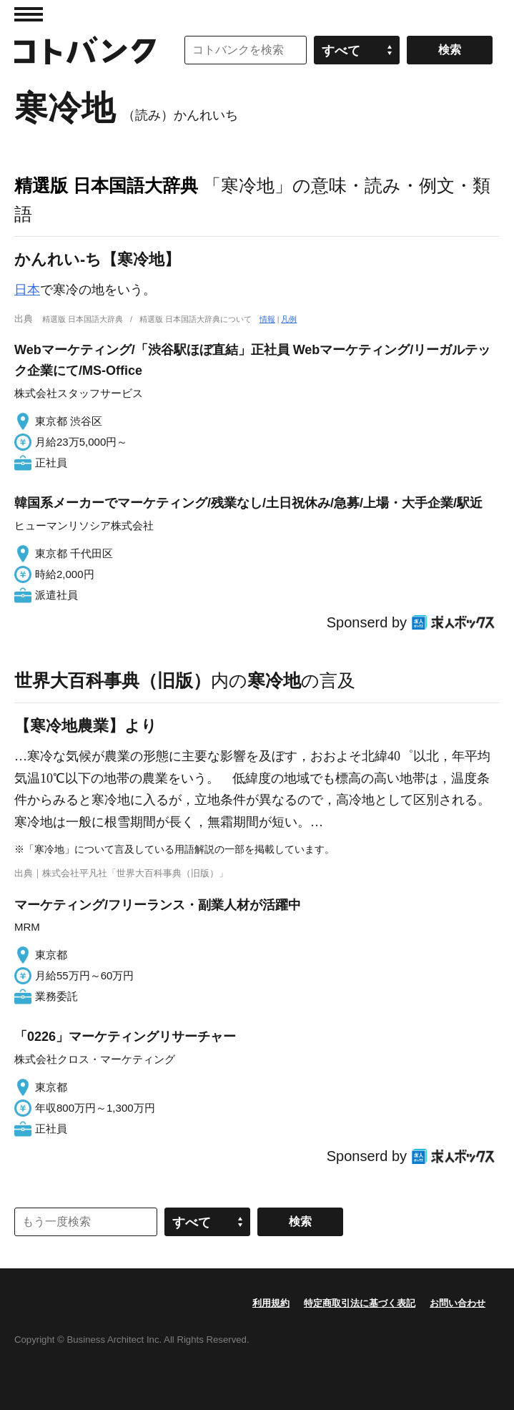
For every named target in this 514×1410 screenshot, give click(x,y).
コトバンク (85, 50)
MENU (28, 14)
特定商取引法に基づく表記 (359, 1303)
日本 (27, 290)
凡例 (289, 319)
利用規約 (271, 1303)
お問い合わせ (457, 1303)
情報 (267, 319)
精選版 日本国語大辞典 (106, 185)
